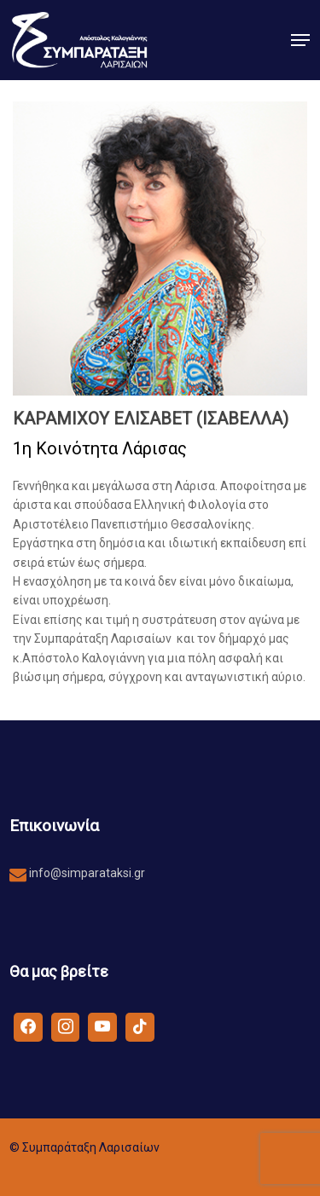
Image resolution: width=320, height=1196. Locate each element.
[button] (300, 40)
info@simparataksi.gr (85, 873)
